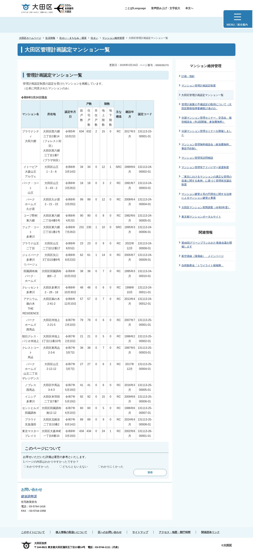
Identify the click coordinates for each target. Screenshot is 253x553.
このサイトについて (33, 532)
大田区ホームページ (30, 38)
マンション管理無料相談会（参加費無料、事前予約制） (206, 146)
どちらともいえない (75, 466)
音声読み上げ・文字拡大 (165, 8)
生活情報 (50, 38)
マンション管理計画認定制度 (198, 85)
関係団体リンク (210, 532)
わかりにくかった (112, 466)
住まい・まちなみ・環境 (72, 38)
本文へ (189, 8)
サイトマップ (140, 532)
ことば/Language (135, 8)
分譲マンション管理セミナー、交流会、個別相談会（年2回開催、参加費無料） (206, 119)
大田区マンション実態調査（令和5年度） (205, 207)
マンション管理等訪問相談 (197, 157)
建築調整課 (29, 496)
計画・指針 (188, 76)
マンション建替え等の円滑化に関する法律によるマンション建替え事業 (206, 196)
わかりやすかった (38, 466)
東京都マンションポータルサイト (201, 216)
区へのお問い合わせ (110, 532)
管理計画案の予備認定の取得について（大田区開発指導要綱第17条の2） (206, 106)
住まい (94, 38)
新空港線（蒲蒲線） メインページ (202, 256)
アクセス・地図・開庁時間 (174, 532)
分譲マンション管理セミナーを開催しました (206, 133)
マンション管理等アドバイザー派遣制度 (205, 167)
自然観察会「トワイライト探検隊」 (202, 265)
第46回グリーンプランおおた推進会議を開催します (206, 244)
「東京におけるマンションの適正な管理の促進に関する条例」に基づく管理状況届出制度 (206, 180)
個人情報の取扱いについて (71, 532)
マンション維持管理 (113, 38)
